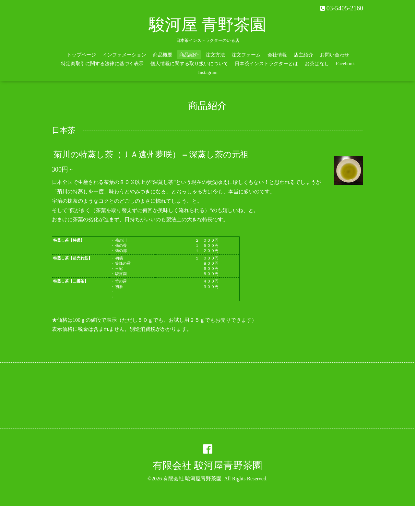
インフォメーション (124, 54)
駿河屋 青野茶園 (208, 25)
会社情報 (277, 54)
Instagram (208, 72)
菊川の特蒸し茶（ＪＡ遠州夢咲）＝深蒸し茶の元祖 (151, 154)
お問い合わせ (334, 54)
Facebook (345, 63)
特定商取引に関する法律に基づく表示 (102, 63)
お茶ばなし (317, 63)
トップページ (81, 54)
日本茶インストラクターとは (266, 63)
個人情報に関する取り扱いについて (189, 63)
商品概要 (162, 54)
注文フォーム (246, 54)
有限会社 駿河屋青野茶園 (207, 465)
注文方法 (215, 54)
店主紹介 (303, 54)
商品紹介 (189, 54)
